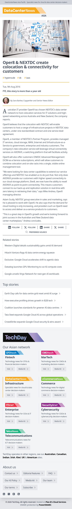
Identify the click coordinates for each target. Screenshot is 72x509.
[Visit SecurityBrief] (46, 421)
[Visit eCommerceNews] (46, 395)
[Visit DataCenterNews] (10, 395)
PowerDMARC (45, 505)
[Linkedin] (4, 494)
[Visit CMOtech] (46, 369)
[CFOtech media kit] (23, 369)
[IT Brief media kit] (23, 421)
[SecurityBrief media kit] (59, 421)
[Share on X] (59, 227)
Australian (50, 454)
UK (23, 457)
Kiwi (18, 457)
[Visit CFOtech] (10, 369)
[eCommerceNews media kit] (59, 395)
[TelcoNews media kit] (23, 447)
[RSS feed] (19, 494)
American (32, 457)
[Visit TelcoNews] (10, 447)
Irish (12, 457)
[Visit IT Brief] (10, 421)
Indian (6, 457)
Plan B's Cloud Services (56, 502)
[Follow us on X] (30, 227)
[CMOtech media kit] (59, 369)
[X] (9, 494)
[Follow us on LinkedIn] (14, 227)
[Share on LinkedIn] (45, 227)
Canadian (61, 454)
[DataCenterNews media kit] (23, 395)
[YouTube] (14, 494)
